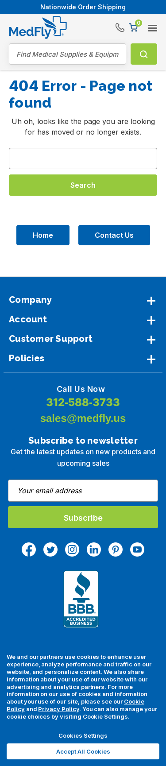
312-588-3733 (83, 402)
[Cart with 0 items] (133, 27)
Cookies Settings (83, 735)
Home (43, 235)
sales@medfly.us (83, 418)
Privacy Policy (58, 708)
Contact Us (114, 235)
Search (143, 54)
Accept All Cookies (83, 751)
